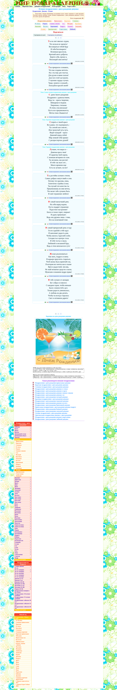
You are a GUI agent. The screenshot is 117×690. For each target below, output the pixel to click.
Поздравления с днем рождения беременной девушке (52, 406)
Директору (18, 481)
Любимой (72, 29)
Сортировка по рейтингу (55, 35)
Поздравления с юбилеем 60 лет (23, 608)
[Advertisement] (58, 309)
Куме (16, 505)
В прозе (45, 23)
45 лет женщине (19, 571)
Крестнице (18, 500)
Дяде (16, 486)
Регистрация (56, 6)
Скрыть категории (23, 561)
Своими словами (55, 23)
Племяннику (18, 533)
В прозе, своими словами (20, 645)
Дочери (17, 482)
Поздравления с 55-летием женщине (22, 599)
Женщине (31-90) (20, 585)
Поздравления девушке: (45, 21)
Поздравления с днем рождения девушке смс (50, 396)
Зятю (16, 495)
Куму (16, 507)
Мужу (16, 517)
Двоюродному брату (20, 437)
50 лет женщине (19, 573)
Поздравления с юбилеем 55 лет (23, 605)
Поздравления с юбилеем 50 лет (23, 602)
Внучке (17, 433)
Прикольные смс (21, 639)
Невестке (17, 524)
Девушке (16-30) (19, 583)
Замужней (78, 26)
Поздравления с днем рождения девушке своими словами (54, 394)
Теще (16, 554)
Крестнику (18, 498)
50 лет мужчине (19, 574)
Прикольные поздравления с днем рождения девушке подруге (55, 408)
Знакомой (38, 26)
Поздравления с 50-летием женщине (22, 596)
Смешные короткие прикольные (21, 679)
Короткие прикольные (22, 635)
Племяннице (18, 535)
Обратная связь (27, 6)
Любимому (18, 510)
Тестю (16, 550)
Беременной (54, 26)
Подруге (62, 26)
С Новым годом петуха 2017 (22, 683)
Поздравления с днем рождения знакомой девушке (51, 402)
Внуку (16, 432)
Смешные (75, 21)
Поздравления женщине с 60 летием (22, 592)
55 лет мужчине (19, 578)
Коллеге (45, 26)
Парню (17, 531)
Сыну (16, 549)
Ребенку (17, 538)
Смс (63, 23)
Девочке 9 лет (19, 581)
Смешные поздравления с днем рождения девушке (51, 388)
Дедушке (17, 479)
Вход (63, 6)
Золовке (17, 493)
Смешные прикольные (22, 623)
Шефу (16, 559)
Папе (16, 529)
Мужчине (17, 519)
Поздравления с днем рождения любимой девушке (51, 420)
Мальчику (18, 512)
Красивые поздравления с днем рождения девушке (52, 400)
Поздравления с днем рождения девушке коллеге (51, 404)
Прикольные (58, 21)
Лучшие (50, 11)
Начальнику (18, 521)
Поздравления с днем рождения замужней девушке (52, 412)
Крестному (18, 503)
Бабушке (17, 428)
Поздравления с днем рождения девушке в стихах (51, 390)
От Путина (19, 622)
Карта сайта (71, 6)
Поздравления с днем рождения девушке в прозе (51, 392)
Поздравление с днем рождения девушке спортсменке (52, 418)
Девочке (17, 439)
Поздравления (37, 11)
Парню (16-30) (19, 590)
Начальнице (18, 523)
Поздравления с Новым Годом (22, 619)
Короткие (67, 21)
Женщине (17, 489)
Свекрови (17, 543)
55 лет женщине (19, 576)
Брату (16, 430)
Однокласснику (19, 526)
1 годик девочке (19, 567)
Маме (16, 516)
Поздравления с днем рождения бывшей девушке (51, 410)
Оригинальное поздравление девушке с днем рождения (53, 416)
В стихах (37, 23)
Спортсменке (63, 29)
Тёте (16, 552)
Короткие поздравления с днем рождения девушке (51, 386)
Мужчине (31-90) (19, 588)
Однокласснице (19, 528)
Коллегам (18, 641)
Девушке (44, 11)
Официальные (20, 643)
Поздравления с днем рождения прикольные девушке (52, 384)
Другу (16, 484)
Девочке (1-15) (19, 580)
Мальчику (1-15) (19, 587)
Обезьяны (19, 637)
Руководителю (19, 542)
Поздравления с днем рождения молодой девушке (51, 398)
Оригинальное (52, 29)
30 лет (16, 569)
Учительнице (19, 556)
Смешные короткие (21, 633)
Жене (16, 488)
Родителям (18, 540)
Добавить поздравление (42, 6)
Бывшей (70, 26)
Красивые (78, 23)
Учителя (17, 557)
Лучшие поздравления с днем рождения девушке (59, 63)
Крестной (17, 502)
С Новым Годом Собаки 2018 (23, 686)
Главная (17, 6)
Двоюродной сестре (20, 435)
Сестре (17, 545)
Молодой (69, 23)
